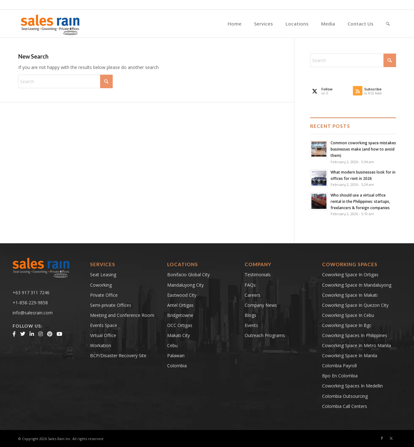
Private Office (104, 295)
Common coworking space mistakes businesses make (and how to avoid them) (363, 149)
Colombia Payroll (339, 366)
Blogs (250, 315)
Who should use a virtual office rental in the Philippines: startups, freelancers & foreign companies (360, 201)
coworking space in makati (349, 295)
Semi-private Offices (110, 305)
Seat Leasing (103, 275)
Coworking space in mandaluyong (356, 285)
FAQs (250, 285)
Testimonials (258, 275)
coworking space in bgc (346, 325)
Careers (252, 295)
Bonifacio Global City (188, 275)
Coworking (101, 285)
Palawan (175, 355)
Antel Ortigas (180, 305)
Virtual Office (103, 335)
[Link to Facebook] (382, 438)
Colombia (177, 366)
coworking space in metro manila (356, 345)
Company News (261, 305)
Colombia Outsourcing (345, 396)
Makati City (178, 335)
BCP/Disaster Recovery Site (118, 355)
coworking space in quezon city (355, 305)
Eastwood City (181, 295)
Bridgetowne (180, 315)
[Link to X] (391, 438)
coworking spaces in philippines (354, 335)
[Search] (388, 23)
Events (251, 325)
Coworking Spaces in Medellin (352, 386)
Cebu (172, 345)
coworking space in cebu (348, 315)
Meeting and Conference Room (122, 315)
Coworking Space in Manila (349, 355)
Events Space (103, 325)
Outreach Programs (265, 335)
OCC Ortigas (179, 325)
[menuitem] (234, 23)
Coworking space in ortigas (350, 275)
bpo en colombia (340, 376)
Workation (100, 345)
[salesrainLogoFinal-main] (50, 23)
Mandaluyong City (185, 285)
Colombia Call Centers (345, 406)
